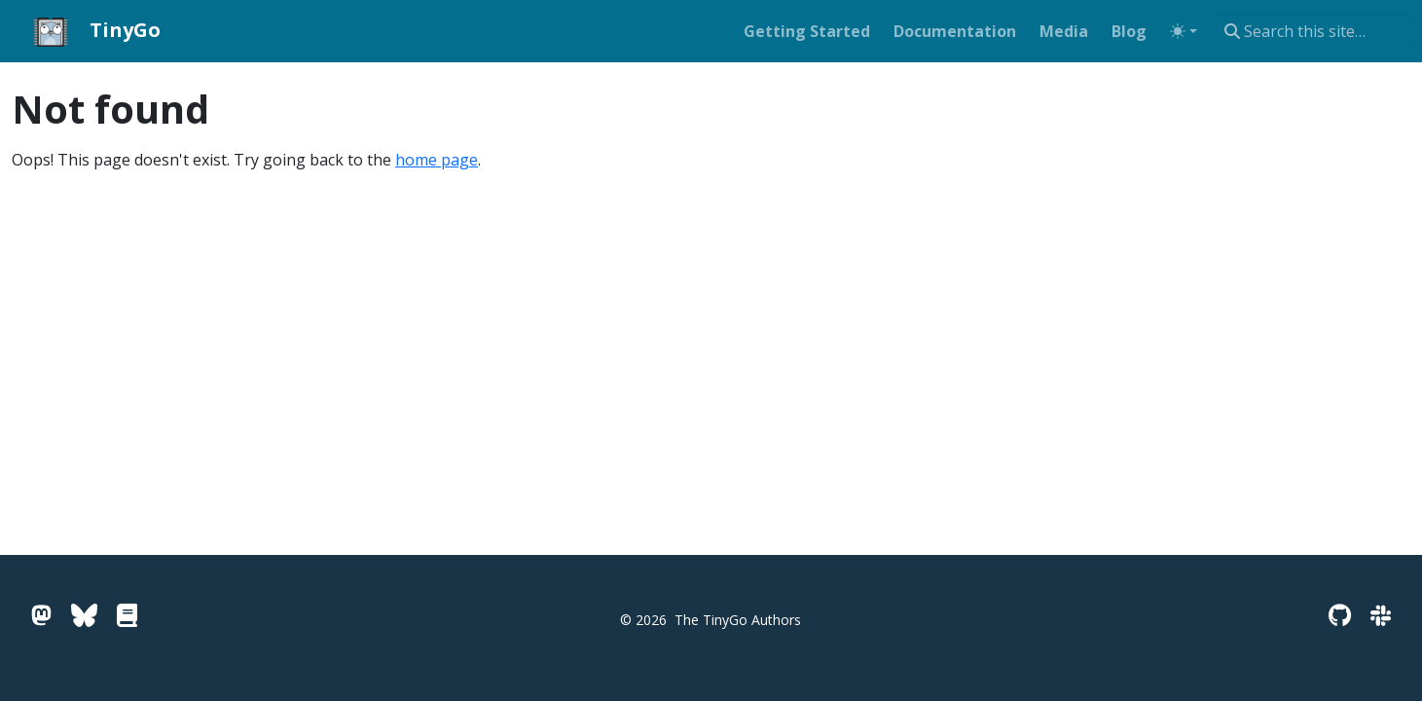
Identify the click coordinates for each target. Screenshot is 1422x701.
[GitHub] (1340, 615)
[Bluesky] (84, 615)
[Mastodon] (41, 615)
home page (436, 159)
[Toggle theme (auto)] (1183, 31)
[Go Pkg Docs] (127, 615)
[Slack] (1380, 615)
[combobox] (1311, 31)
